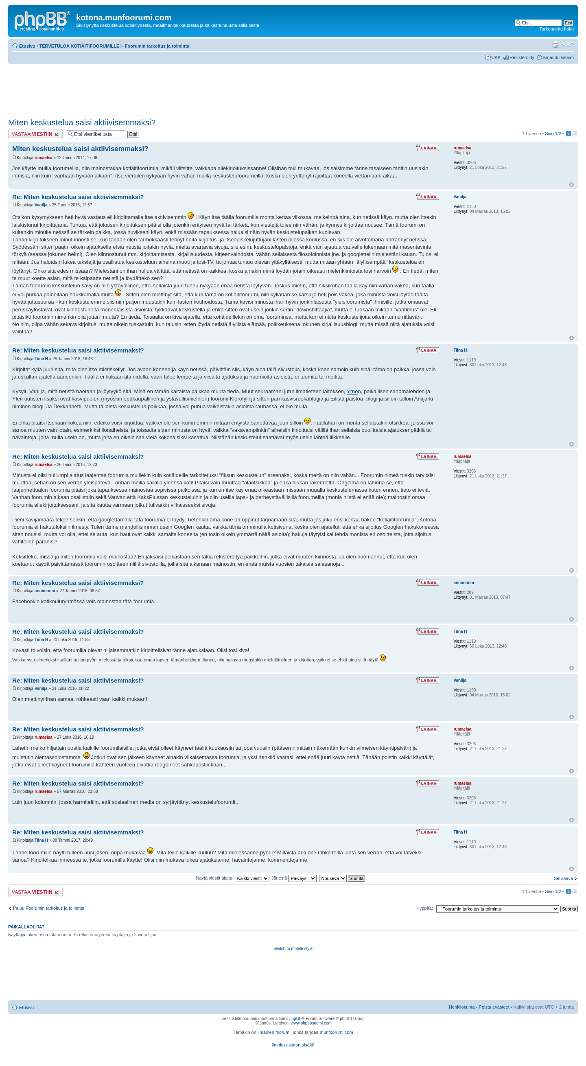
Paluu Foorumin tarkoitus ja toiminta (48, 908)
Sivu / (553, 133)
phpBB (295, 1018)
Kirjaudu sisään (558, 57)
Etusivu (27, 46)
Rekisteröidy (521, 57)
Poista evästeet (494, 1007)
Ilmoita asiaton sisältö (292, 1044)
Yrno (352, 391)
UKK (496, 57)
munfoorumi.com (336, 1032)
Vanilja (41, 205)
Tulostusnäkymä (555, 44)
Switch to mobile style (293, 948)
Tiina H (41, 359)
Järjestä (294, 878)
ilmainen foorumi (274, 1032)
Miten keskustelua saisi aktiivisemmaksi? (81, 122)
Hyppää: (424, 908)
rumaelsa (43, 157)
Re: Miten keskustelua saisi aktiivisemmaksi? (78, 196)
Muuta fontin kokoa (568, 44)
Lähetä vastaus (35, 134)
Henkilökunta (462, 1007)
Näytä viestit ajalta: (232, 878)
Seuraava (563, 878)
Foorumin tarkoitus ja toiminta (157, 46)
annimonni (45, 591)
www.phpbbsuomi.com (311, 1023)
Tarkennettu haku (557, 28)
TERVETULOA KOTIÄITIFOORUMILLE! (80, 46)
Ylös (571, 184)
